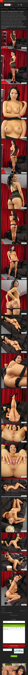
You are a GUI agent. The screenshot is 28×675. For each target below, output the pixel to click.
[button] (4, 627)
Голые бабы (9, 612)
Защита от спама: (14, 645)
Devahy (7, 4)
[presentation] (4, 627)
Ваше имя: (13, 619)
